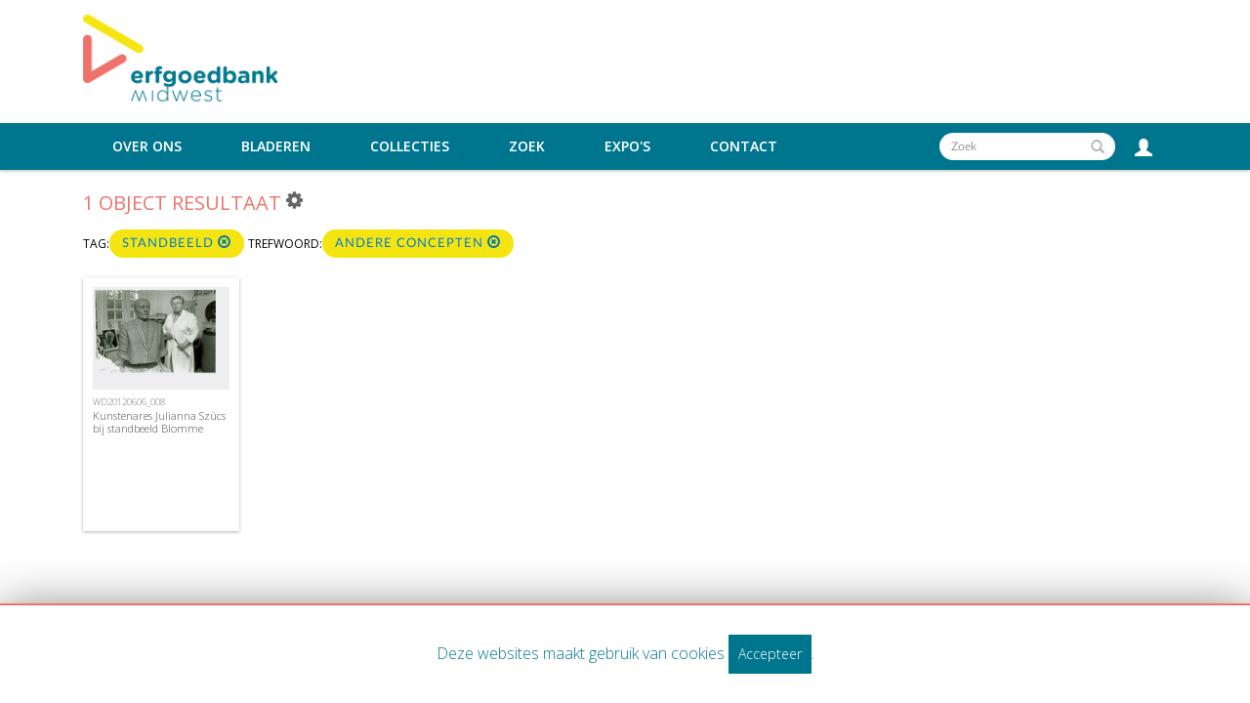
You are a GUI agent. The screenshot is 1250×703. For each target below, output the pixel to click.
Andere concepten (418, 242)
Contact (743, 146)
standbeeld (176, 242)
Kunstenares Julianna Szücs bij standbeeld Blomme (159, 421)
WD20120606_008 (129, 401)
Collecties (409, 146)
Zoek (527, 146)
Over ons (147, 146)
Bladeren (276, 146)
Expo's (627, 146)
